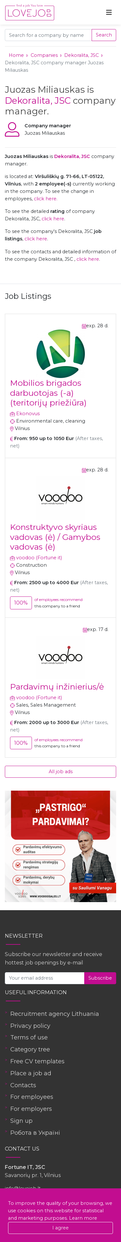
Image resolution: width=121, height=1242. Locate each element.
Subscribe (100, 978)
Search (104, 35)
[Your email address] (45, 978)
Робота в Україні (35, 1132)
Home (16, 55)
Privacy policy (30, 1025)
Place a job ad (30, 1073)
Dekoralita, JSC (82, 55)
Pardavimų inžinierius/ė (57, 686)
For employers (31, 1108)
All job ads (61, 771)
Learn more (83, 1218)
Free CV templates (37, 1061)
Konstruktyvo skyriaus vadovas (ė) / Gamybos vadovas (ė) (55, 536)
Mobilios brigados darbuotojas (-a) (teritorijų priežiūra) (48, 392)
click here (53, 219)
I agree (60, 1228)
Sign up (21, 1120)
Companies (44, 55)
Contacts (23, 1085)
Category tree (30, 1049)
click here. (45, 199)
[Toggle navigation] (109, 12)
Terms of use (29, 1037)
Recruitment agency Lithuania (54, 1013)
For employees (31, 1096)
